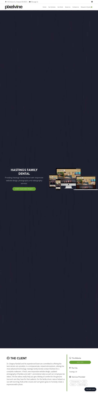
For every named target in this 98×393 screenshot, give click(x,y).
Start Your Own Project (24, 189)
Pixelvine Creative (18, 8)
